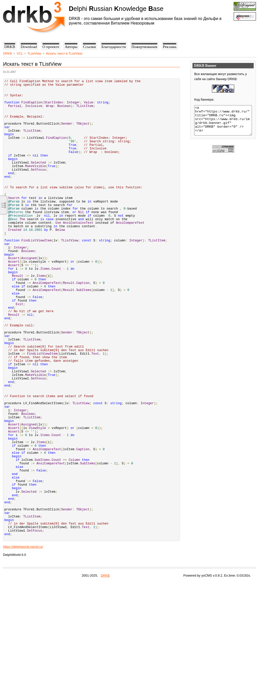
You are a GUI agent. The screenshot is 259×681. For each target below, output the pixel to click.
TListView (34, 53)
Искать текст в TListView (64, 53)
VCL (20, 53)
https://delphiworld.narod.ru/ (23, 645)
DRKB (7, 53)
